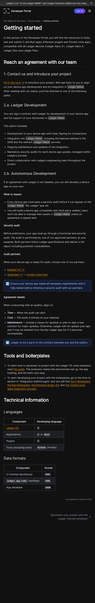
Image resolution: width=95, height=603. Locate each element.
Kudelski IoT (14, 269)
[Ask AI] (79, 11)
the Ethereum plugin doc (45, 385)
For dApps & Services (14, 21)
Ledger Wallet (76, 86)
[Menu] (89, 11)
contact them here (37, 274)
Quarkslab (13, 274)
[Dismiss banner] (91, 3)
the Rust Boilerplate (18, 385)
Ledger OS (12, 427)
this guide (19, 369)
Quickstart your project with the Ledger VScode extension (71, 516)
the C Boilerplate (80, 381)
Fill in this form (12, 82)
